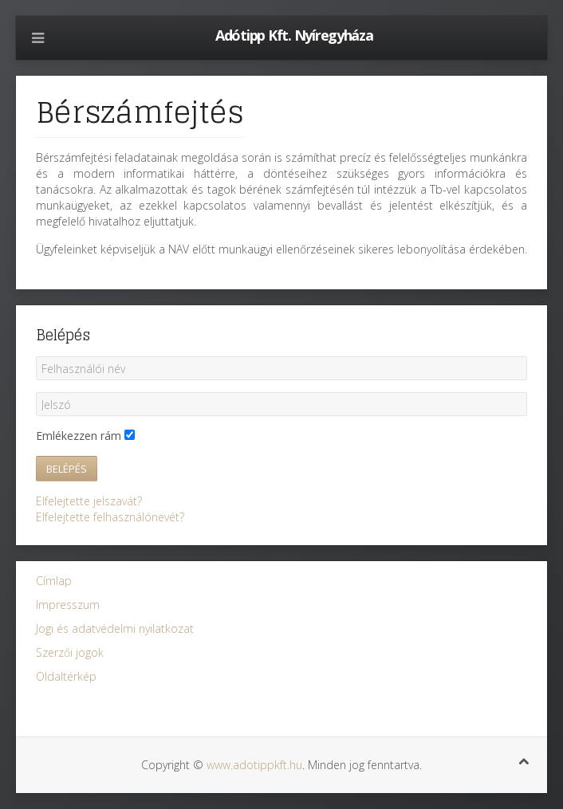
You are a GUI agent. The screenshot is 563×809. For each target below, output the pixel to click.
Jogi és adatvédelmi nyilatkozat (115, 628)
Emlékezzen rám (78, 435)
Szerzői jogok (70, 652)
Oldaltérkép (66, 676)
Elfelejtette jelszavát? (89, 501)
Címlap (54, 580)
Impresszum (68, 604)
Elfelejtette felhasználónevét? (110, 516)
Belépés (66, 468)
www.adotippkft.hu (254, 764)
